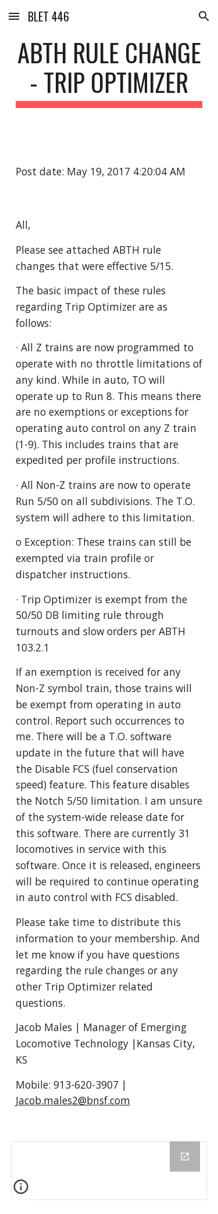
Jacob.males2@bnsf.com (73, 1100)
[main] (109, 73)
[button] (14, 16)
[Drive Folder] (109, 1170)
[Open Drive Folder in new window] (185, 1156)
